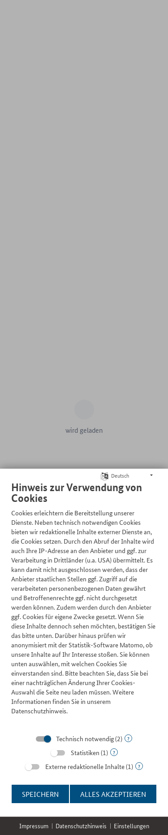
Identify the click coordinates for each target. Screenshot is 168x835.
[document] (84, 604)
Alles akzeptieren (113, 794)
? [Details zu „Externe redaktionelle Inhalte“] (139, 766)
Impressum (33, 826)
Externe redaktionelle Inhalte (85, 766)
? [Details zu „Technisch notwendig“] (128, 738)
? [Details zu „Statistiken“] (114, 752)
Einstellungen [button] (131, 826)
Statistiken (85, 752)
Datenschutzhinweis (81, 826)
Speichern (40, 794)
